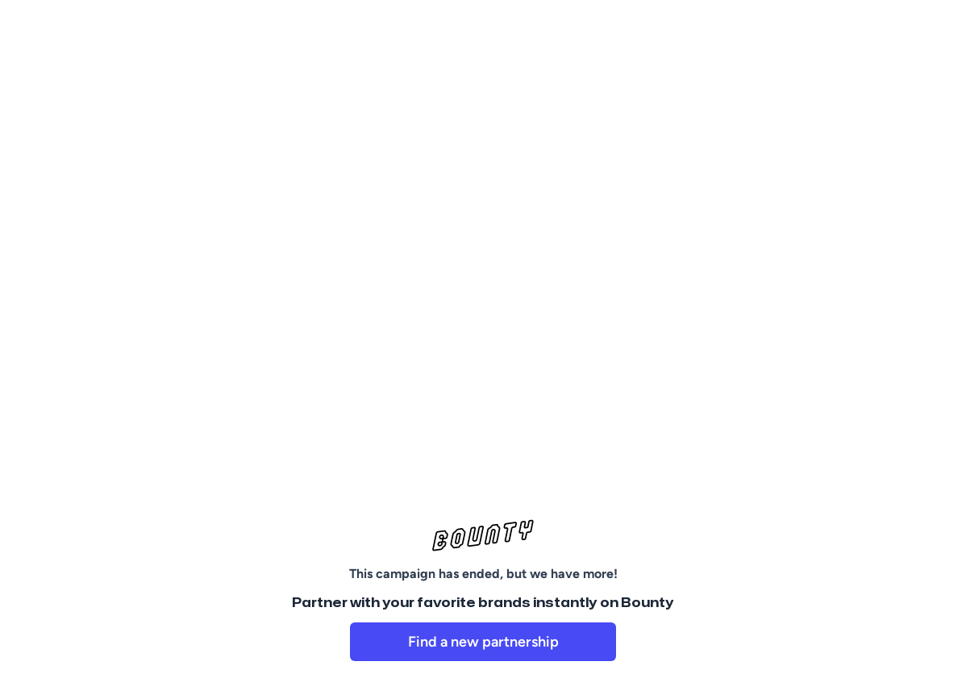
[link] (483, 641)
